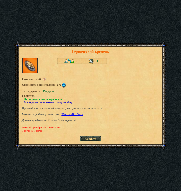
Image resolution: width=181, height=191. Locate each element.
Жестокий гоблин (72, 114)
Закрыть (90, 138)
